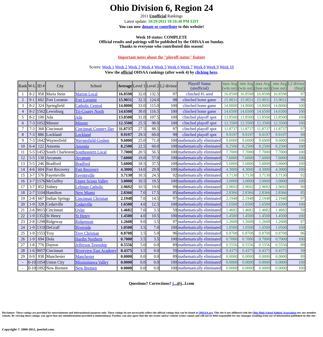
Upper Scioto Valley (91, 181)
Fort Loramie (86, 100)
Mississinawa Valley (92, 262)
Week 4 (147, 67)
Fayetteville (85, 175)
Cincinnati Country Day (94, 129)
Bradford (82, 163)
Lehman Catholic (89, 187)
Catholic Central (88, 105)
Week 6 (173, 67)
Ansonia (82, 146)
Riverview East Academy (96, 250)
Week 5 (160, 67)
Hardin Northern (88, 239)
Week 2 (121, 67)
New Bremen (86, 268)
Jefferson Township (91, 245)
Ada (78, 117)
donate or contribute (159, 26)
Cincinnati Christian (91, 198)
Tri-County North (89, 111)
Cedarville (83, 204)
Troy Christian (87, 233)
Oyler (80, 210)
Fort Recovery (87, 169)
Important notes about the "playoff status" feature (161, 57)
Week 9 (213, 67)
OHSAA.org (206, 312)
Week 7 (186, 67)
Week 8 (200, 67)
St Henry (82, 216)
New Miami (85, 192)
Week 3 (134, 67)
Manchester (84, 256)
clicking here (206, 72)
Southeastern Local (90, 152)
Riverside (83, 227)
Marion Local (86, 94)
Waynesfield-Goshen (92, 140)
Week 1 (108, 67)
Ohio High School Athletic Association (274, 312)
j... (174, 283)
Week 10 (227, 67)
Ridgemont (84, 221)
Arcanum (83, 158)
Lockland (83, 134)
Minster (81, 123)
